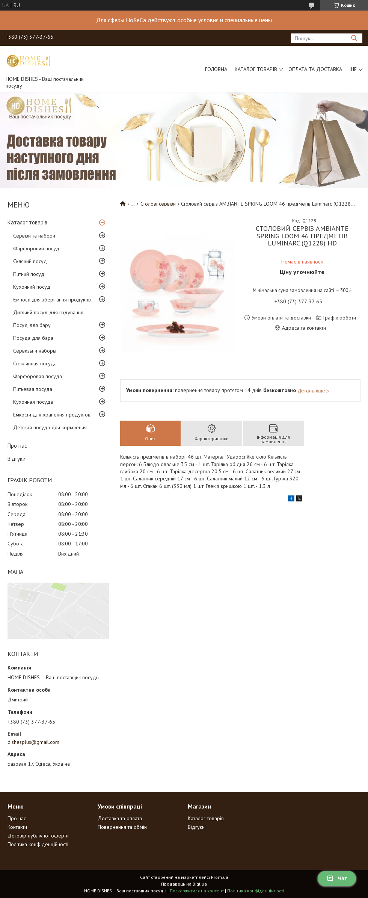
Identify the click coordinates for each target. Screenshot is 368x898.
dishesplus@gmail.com (33, 742)
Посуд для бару (32, 325)
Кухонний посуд (31, 286)
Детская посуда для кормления (50, 427)
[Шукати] (353, 38)
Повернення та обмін (122, 827)
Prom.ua (219, 877)
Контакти (17, 827)
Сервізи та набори (34, 235)
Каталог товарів (256, 69)
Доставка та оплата (120, 818)
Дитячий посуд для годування (48, 312)
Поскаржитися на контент (197, 890)
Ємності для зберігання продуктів (52, 299)
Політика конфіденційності (38, 844)
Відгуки (17, 458)
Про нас (17, 445)
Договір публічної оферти (38, 835)
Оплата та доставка (315, 69)
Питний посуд (28, 274)
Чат (337, 878)
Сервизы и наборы (34, 350)
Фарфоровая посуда (37, 376)
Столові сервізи (158, 203)
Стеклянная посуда (35, 363)
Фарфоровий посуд (36, 248)
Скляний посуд (30, 261)
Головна (216, 69)
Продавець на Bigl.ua (184, 884)
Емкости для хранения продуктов (51, 414)
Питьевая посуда (32, 389)
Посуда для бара (33, 338)
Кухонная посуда (33, 401)
